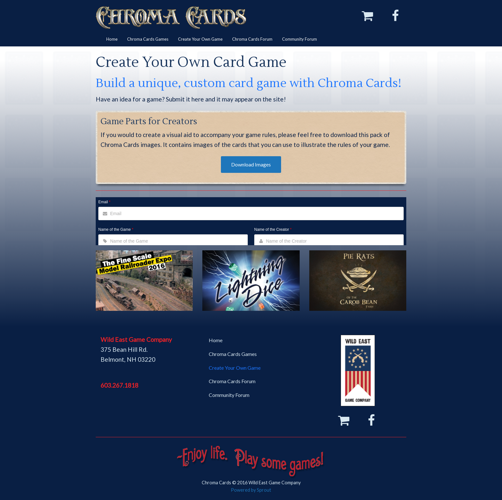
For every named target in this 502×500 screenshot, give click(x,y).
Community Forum (299, 39)
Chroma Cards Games (147, 39)
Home (111, 39)
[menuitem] (111, 39)
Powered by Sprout (251, 490)
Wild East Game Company (136, 339)
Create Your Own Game (200, 39)
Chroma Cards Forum (252, 39)
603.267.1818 (119, 385)
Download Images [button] (251, 164)
